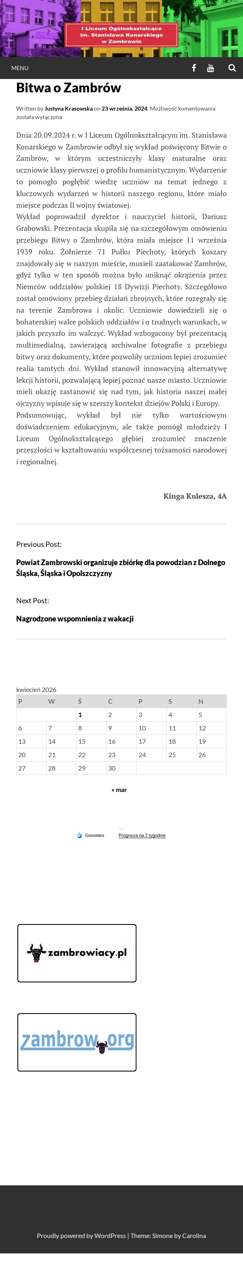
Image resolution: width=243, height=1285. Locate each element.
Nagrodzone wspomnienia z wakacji (75, 618)
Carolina (194, 1235)
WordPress (110, 1235)
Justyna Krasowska (69, 108)
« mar (119, 789)
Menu (19, 67)
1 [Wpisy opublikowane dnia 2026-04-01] (80, 714)
